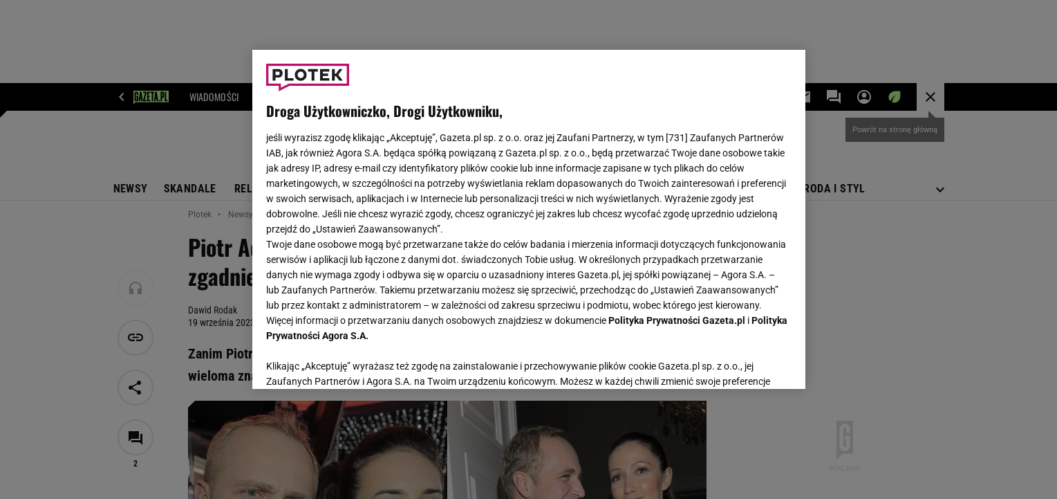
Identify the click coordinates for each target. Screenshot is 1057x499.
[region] (528, 219)
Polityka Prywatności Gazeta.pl (676, 320)
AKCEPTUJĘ (744, 362)
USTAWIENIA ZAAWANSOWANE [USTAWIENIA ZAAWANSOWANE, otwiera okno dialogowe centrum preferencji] (356, 361)
